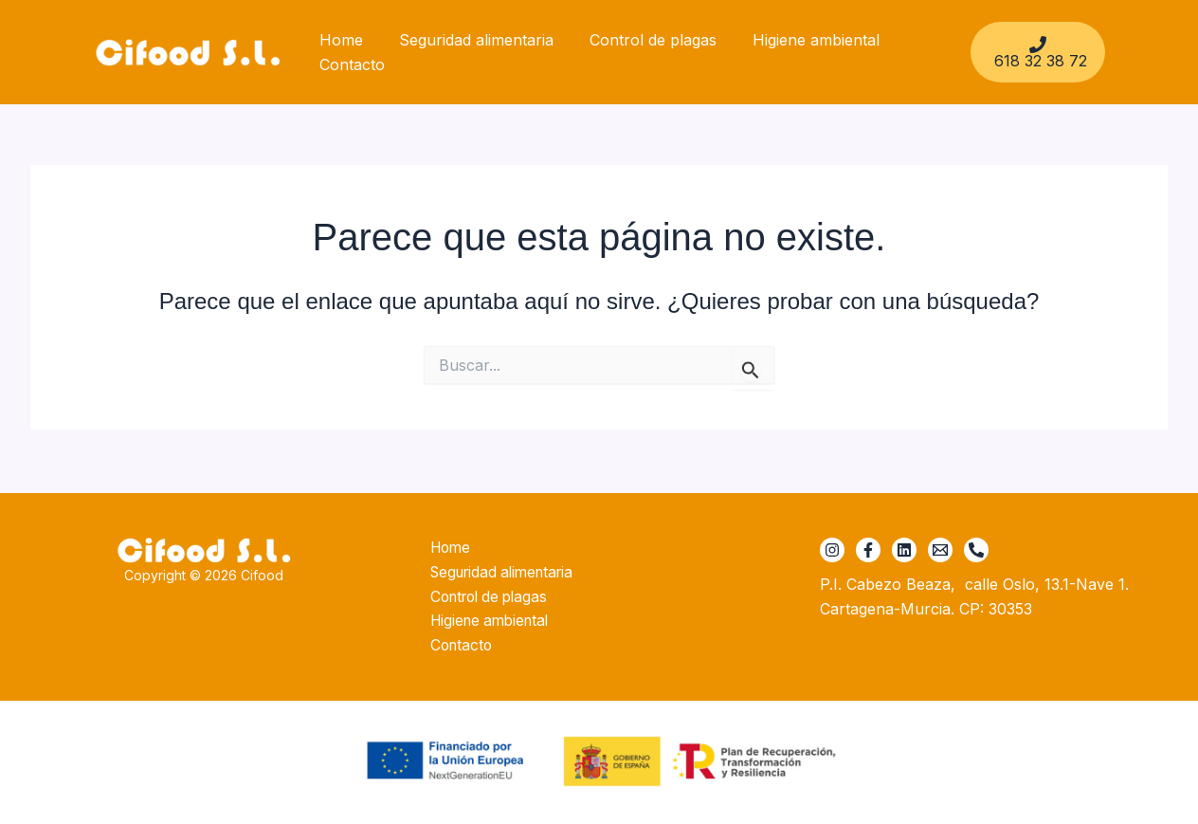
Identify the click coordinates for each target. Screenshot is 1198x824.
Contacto (349, 64)
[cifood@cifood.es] (940, 547)
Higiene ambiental (796, 39)
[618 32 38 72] (1035, 52)
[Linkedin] (904, 547)
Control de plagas (638, 39)
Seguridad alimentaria (467, 39)
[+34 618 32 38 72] (976, 547)
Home (338, 39)
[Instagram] (832, 547)
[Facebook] (868, 547)
